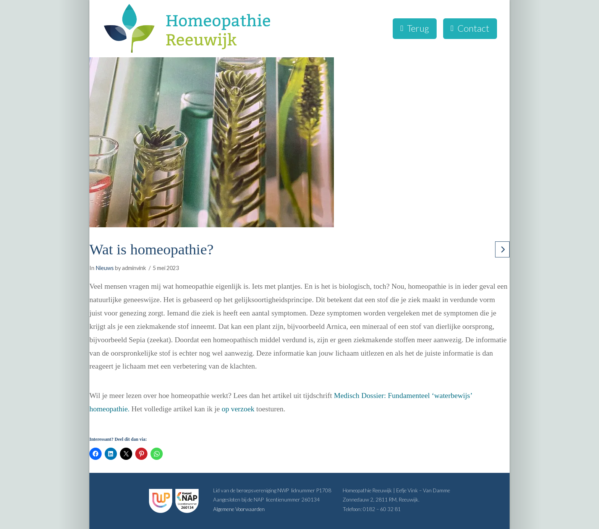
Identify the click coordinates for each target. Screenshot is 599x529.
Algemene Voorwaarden (239, 509)
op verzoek (238, 409)
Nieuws (105, 268)
